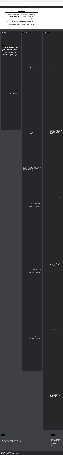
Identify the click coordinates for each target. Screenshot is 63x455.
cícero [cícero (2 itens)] (21, 18)
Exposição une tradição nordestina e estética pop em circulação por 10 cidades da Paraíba (14, 91)
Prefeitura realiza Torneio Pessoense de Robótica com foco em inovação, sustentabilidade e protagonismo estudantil (56, 132)
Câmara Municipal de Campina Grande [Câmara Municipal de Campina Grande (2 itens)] (12, 18)
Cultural (6, 7)
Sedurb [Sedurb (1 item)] (19, 24)
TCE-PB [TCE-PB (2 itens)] (25, 24)
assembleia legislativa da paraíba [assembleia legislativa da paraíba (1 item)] (13, 14)
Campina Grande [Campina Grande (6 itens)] (14, 16)
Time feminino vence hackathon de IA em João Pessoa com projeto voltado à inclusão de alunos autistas (56, 65)
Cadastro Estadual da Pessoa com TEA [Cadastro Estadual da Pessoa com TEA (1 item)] (30, 14)
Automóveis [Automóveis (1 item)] (21, 14)
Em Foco (15, 7)
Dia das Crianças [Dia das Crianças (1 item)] (30, 18)
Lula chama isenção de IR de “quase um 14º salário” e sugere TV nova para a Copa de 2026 (35, 66)
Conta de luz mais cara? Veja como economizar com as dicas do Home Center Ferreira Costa (55, 395)
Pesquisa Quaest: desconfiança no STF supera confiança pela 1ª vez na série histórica (34, 132)
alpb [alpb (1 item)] (8, 14)
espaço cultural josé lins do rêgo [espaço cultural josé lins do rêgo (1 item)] (24, 19)
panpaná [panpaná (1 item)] (22, 21)
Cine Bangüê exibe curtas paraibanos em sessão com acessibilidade (14, 126)
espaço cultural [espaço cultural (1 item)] (18, 19)
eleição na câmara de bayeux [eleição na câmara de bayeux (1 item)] (10, 19)
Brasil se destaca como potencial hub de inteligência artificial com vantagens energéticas (56, 329)
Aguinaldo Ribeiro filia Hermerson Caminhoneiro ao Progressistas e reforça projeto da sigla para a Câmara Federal (35, 336)
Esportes (10, 7)
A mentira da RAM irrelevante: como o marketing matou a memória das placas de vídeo (56, 197)
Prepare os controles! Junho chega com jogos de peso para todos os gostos (56, 264)
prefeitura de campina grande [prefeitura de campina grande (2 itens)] (30, 21)
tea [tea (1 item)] (27, 24)
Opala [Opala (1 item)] (20, 21)
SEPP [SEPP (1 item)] (21, 24)
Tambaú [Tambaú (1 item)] (23, 24)
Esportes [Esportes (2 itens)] (29, 19)
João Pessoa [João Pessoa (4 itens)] (10, 21)
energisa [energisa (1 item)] (15, 19)
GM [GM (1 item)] (35, 19)
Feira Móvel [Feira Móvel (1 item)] (33, 19)
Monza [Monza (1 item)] (16, 21)
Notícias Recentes (25, 7)
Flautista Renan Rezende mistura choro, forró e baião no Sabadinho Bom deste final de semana (10, 49)
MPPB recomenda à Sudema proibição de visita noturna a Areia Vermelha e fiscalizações (35, 204)
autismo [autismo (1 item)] (18, 14)
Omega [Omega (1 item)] (18, 21)
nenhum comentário (13, 52)
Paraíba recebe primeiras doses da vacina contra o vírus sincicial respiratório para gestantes (35, 270)
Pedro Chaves (8, 52)
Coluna (19, 7)
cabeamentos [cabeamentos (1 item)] (24, 14)
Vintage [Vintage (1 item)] (31, 24)
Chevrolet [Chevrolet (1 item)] (25, 16)
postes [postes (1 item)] (24, 21)
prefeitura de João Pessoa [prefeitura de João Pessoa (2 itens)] (13, 22)
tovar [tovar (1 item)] (28, 24)
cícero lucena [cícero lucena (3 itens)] (25, 18)
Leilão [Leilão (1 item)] (14, 21)
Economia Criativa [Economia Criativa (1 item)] (34, 18)
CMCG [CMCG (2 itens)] (28, 16)
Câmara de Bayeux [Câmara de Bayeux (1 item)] (31, 16)
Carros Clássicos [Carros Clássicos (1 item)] (21, 16)
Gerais (2, 7)
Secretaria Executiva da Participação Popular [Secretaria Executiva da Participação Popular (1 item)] (13, 24)
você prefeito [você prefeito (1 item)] (33, 24)
